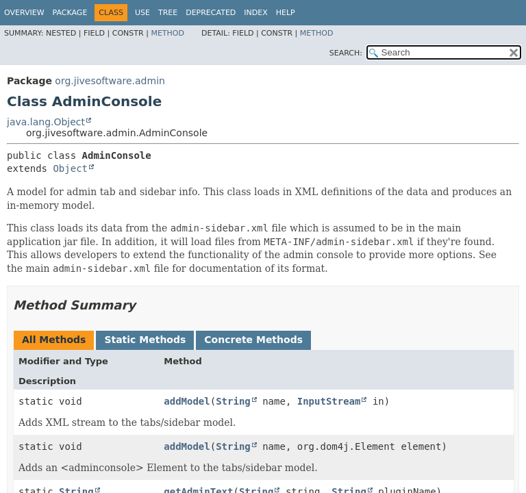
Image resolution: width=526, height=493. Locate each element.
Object (70, 168)
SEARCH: (345, 53)
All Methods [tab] (54, 339)
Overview (24, 12)
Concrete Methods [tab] (253, 339)
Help (285, 12)
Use (142, 12)
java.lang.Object (46, 121)
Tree (167, 12)
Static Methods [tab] (145, 339)
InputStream (329, 401)
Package (70, 12)
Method (167, 33)
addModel (187, 401)
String (233, 401)
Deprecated (211, 12)
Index (255, 12)
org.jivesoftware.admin (110, 80)
